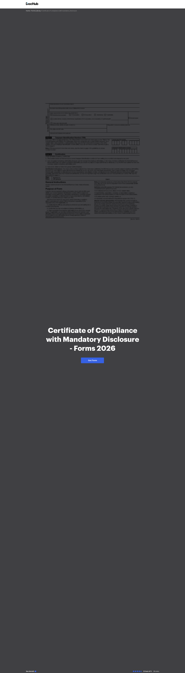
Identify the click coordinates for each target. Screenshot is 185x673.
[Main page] (32, 4)
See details (30, 671)
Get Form (92, 360)
